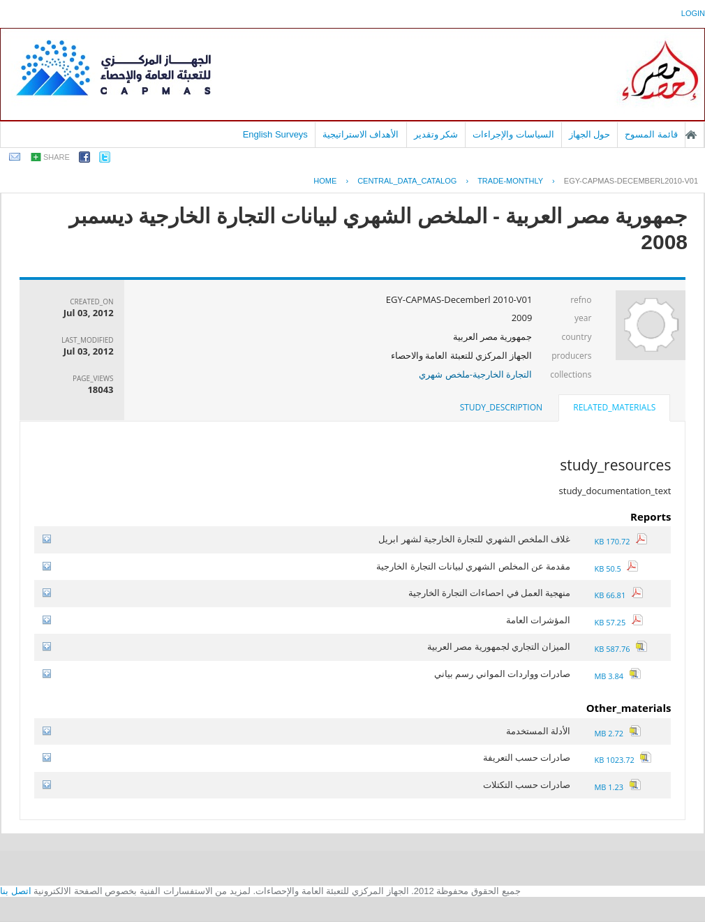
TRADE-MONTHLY (510, 181)
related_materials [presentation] (614, 407)
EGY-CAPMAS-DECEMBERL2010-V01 (631, 181)
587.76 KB (620, 649)
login (693, 13)
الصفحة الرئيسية (691, 134)
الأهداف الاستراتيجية (360, 134)
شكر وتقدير (436, 134)
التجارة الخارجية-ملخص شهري (475, 374)
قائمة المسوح (651, 134)
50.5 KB (616, 568)
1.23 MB (617, 787)
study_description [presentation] (501, 407)
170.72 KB (620, 541)
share (56, 157)
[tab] (614, 409)
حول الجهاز (590, 134)
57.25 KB (618, 622)
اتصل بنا (15, 891)
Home (324, 181)
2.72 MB (617, 733)
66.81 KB (618, 595)
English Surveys (275, 134)
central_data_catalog (407, 181)
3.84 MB (617, 676)
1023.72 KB (622, 759)
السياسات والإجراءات (513, 134)
